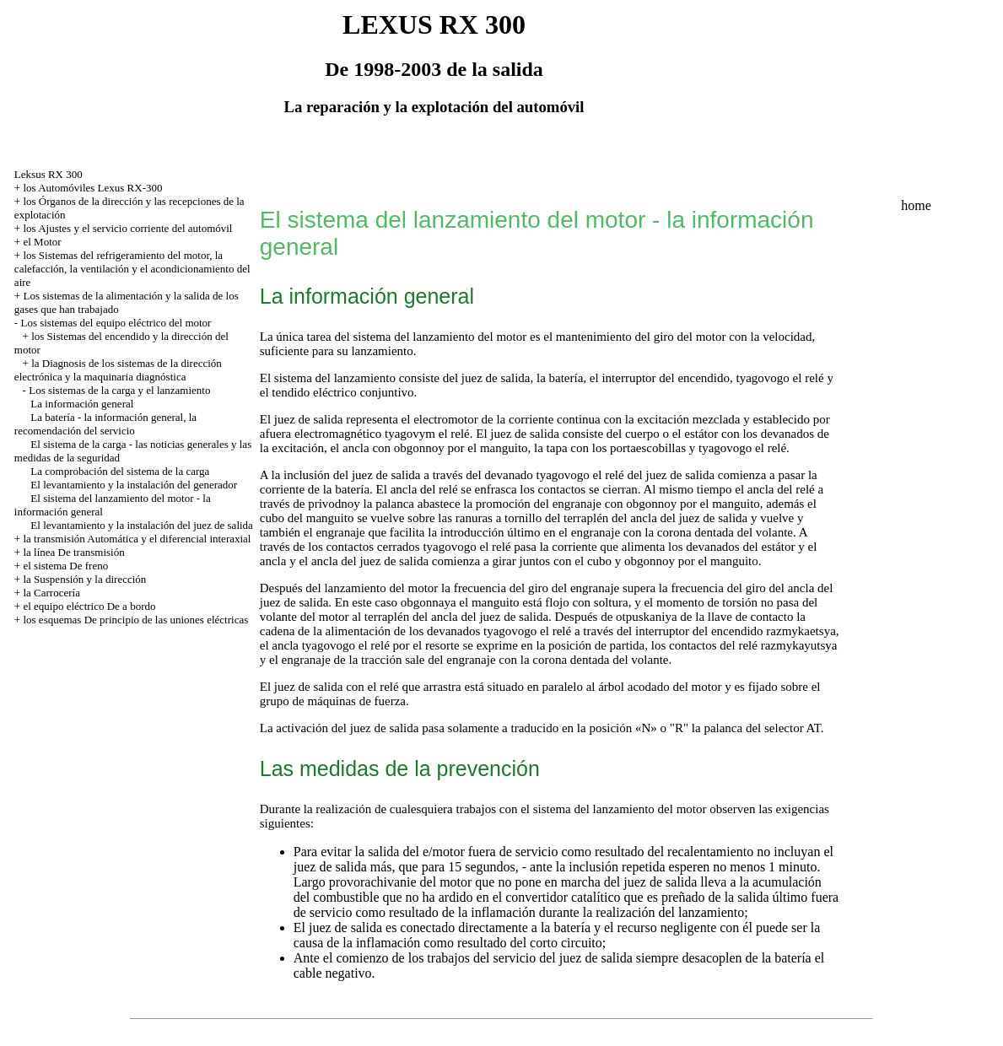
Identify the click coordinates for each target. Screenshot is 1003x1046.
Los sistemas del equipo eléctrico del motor (115, 322)
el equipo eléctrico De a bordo (89, 606)
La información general (81, 403)
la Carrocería (51, 592)
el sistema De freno (65, 565)
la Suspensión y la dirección (84, 579)
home (916, 205)
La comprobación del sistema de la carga (119, 471)
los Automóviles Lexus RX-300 (92, 187)
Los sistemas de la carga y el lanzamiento (119, 390)
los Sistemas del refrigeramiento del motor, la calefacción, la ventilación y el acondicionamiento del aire (132, 268)
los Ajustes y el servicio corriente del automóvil (127, 228)
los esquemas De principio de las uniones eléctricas (135, 619)
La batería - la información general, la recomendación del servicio (105, 424)
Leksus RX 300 (48, 174)
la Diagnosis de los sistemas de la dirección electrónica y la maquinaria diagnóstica (118, 370)
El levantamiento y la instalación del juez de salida (141, 525)
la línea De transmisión (73, 552)
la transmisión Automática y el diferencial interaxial (137, 538)
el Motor (42, 241)
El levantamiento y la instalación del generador (133, 484)
